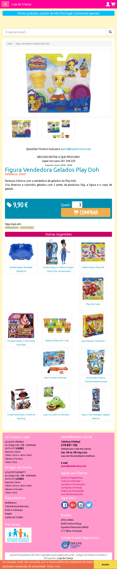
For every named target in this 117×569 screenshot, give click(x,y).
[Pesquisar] (110, 32)
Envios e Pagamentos (72, 477)
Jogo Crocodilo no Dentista (56, 415)
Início (9, 44)
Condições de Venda (71, 487)
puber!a (26, 555)
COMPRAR (86, 212)
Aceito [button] (105, 564)
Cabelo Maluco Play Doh (93, 267)
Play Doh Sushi (93, 304)
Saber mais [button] (53, 566)
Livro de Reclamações (72, 494)
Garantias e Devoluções (73, 484)
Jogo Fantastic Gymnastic (93, 341)
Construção (27, 228)
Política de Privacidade (72, 491)
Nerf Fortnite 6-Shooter (55, 378)
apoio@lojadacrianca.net (76, 148)
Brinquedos (11, 228)
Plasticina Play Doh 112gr (57, 341)
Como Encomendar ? (71, 481)
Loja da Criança (21, 4)
